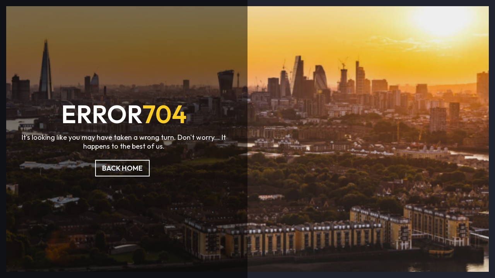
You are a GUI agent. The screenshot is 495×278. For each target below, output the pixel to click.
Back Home (122, 168)
